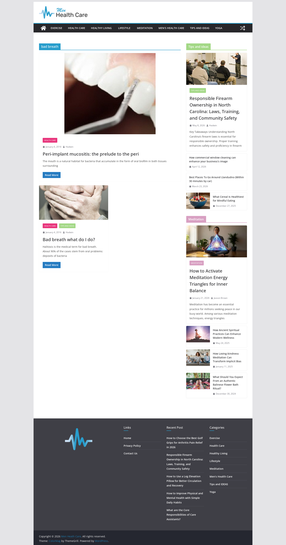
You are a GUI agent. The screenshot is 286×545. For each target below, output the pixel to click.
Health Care (76, 28)
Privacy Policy (132, 445)
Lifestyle (124, 28)
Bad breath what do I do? (69, 239)
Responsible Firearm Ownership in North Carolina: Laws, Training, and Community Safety (215, 108)
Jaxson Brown (220, 297)
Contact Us (130, 453)
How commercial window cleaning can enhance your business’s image (212, 159)
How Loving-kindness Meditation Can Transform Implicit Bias (227, 357)
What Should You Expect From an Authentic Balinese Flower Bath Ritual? (228, 382)
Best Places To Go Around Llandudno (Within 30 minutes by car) (216, 179)
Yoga (218, 28)
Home (127, 438)
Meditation (145, 28)
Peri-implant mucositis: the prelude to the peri (91, 154)
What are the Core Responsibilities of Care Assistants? (181, 514)
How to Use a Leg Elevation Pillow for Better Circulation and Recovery (184, 481)
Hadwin (69, 146)
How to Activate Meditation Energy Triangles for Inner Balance (209, 280)
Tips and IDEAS (199, 28)
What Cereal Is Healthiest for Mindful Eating (228, 198)
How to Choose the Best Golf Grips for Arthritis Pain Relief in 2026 (185, 442)
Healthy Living (101, 28)
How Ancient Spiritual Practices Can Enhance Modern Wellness (227, 333)
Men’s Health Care (171, 28)
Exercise (56, 28)
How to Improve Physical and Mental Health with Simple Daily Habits (185, 498)
